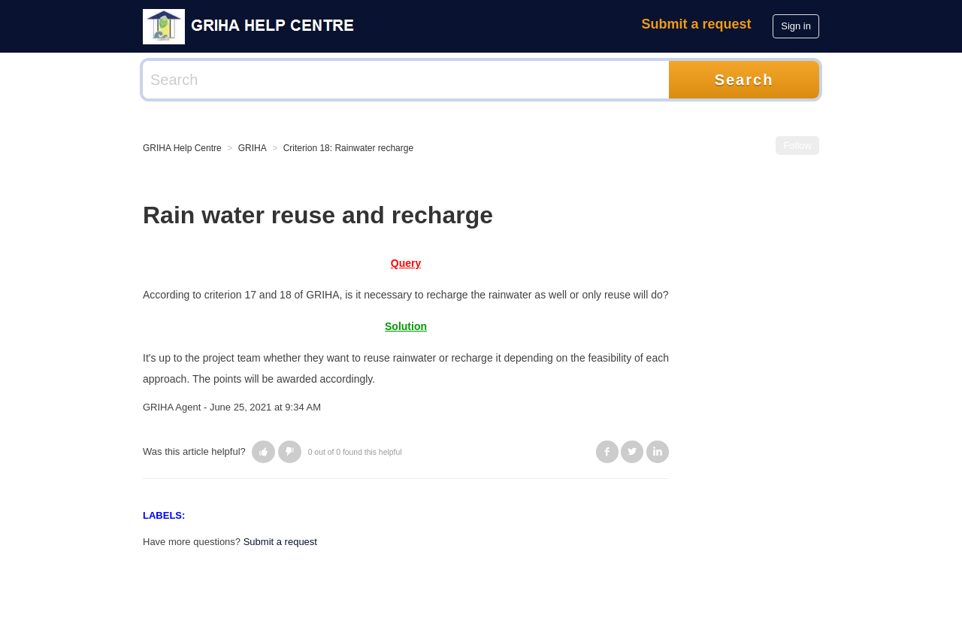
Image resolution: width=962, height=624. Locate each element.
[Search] (406, 79)
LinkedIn (657, 452)
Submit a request (697, 24)
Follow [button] (797, 145)
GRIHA (252, 148)
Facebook (607, 452)
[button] (263, 452)
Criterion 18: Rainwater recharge (348, 148)
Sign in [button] (796, 26)
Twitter (632, 452)
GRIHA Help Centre (182, 148)
